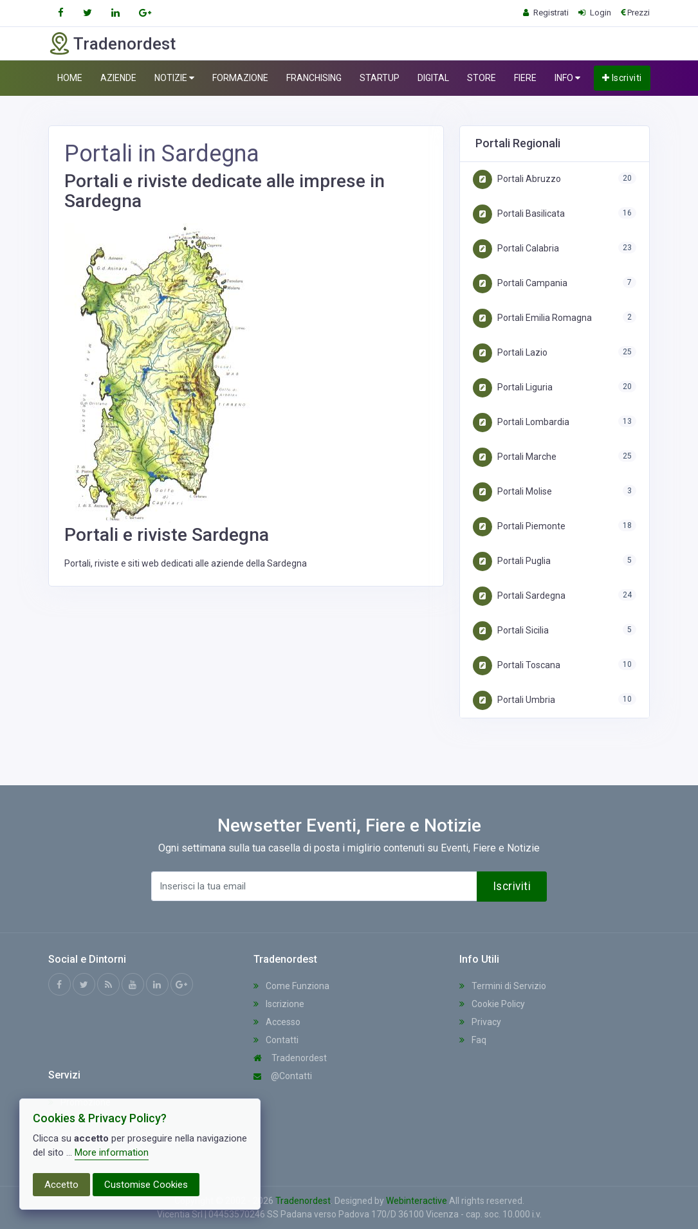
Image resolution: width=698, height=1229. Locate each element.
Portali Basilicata (519, 213)
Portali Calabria (516, 248)
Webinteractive (417, 1201)
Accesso (276, 1022)
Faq (472, 1040)
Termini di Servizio (502, 986)
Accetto (61, 1184)
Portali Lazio (510, 352)
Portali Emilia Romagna (532, 318)
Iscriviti (622, 78)
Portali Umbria (514, 700)
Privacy (480, 1022)
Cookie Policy (492, 1004)
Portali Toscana (516, 665)
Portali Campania (520, 283)
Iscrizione (278, 1004)
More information (112, 1152)
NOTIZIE (174, 78)
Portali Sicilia (511, 630)
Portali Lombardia (521, 422)
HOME (69, 78)
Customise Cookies (146, 1184)
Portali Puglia (512, 561)
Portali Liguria (513, 387)
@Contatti (282, 1076)
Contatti (275, 1040)
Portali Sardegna (519, 595)
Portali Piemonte (519, 526)
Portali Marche (514, 456)
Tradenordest (290, 1058)
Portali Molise (512, 491)
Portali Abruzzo (517, 179)
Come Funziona (291, 986)
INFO (567, 78)
